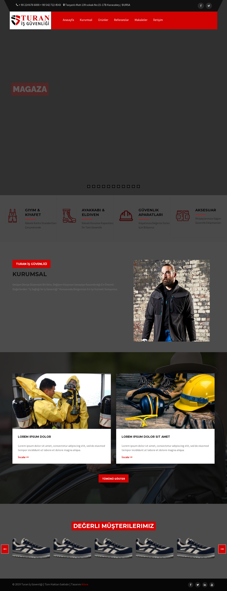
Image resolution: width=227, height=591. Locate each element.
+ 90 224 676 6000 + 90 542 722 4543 (38, 5)
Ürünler (103, 20)
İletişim (158, 20)
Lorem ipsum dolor (34, 436)
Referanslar (121, 20)
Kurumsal (86, 20)
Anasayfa (68, 20)
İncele (23, 457)
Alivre (84, 584)
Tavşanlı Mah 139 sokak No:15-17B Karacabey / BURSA (96, 5)
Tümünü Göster (113, 478)
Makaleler (141, 20)
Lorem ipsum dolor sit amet (146, 436)
